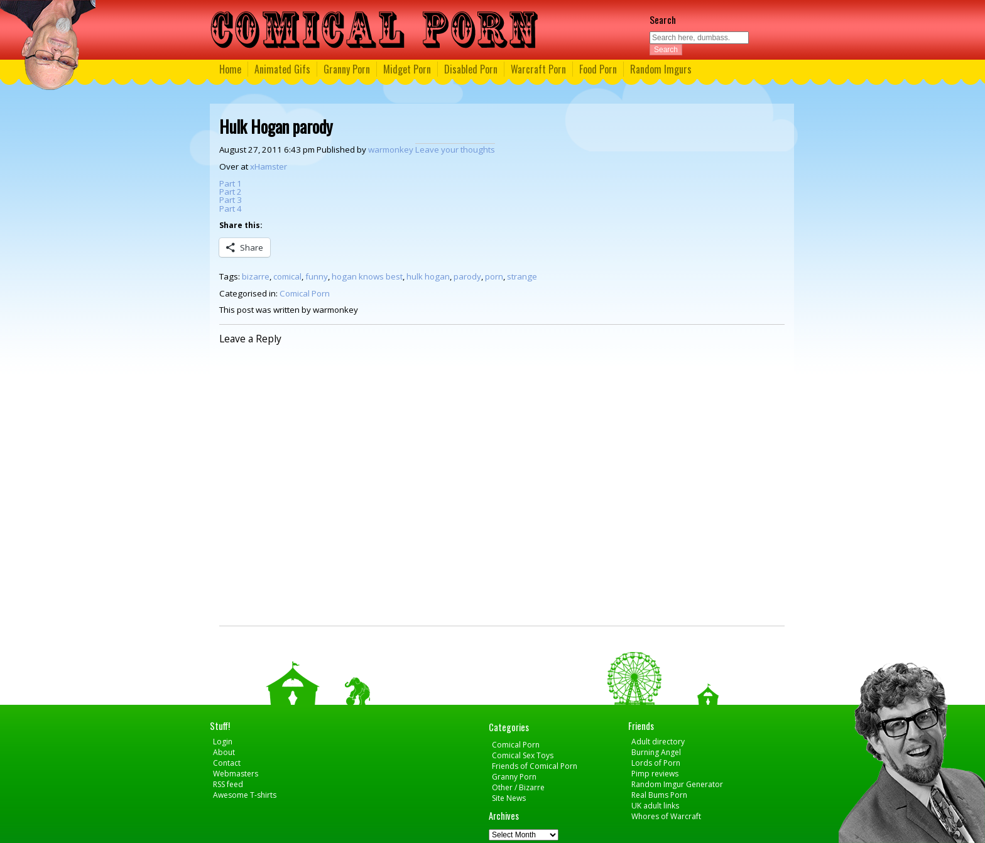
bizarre (255, 276)
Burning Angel (656, 752)
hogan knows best (367, 276)
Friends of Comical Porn (534, 766)
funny (316, 276)
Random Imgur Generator (677, 784)
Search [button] (666, 49)
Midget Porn (407, 69)
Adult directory (658, 741)
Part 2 (230, 191)
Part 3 (230, 199)
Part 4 (230, 208)
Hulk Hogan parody (275, 126)
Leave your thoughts (455, 149)
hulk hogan (428, 276)
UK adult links (655, 805)
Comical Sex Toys (522, 755)
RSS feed (228, 784)
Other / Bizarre (518, 787)
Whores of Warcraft (666, 816)
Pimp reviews (654, 773)
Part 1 (230, 183)
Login (222, 741)
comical (287, 276)
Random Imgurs (661, 69)
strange (522, 276)
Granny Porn (347, 69)
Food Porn (598, 69)
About (224, 752)
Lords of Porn (655, 763)
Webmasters (235, 773)
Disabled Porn (471, 69)
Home (230, 69)
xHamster (268, 166)
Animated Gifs (282, 69)
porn (494, 276)
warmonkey (390, 149)
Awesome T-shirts (244, 795)
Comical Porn (305, 293)
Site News (509, 798)
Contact (227, 763)
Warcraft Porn (538, 69)
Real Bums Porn (659, 795)
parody (467, 276)
